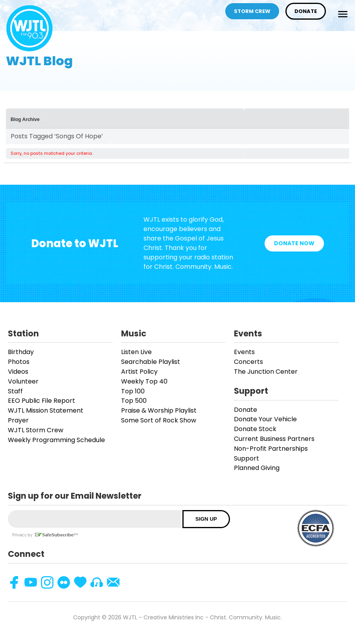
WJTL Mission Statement (45, 410)
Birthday (21, 351)
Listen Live (136, 351)
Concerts (248, 361)
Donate (305, 11)
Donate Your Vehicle (265, 419)
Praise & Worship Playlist (159, 410)
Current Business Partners (274, 438)
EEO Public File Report (41, 400)
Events (244, 351)
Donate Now (294, 243)
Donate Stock (255, 428)
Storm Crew (252, 11)
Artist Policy (139, 371)
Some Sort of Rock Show (158, 420)
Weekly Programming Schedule (56, 439)
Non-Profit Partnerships (271, 448)
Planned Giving (257, 467)
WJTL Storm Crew (35, 430)
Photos (18, 361)
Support (246, 458)
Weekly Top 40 (144, 381)
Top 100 (133, 391)
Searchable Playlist (150, 361)
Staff (15, 391)
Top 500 (134, 400)
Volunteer (23, 381)
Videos (18, 371)
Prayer (18, 420)
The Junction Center (266, 371)
